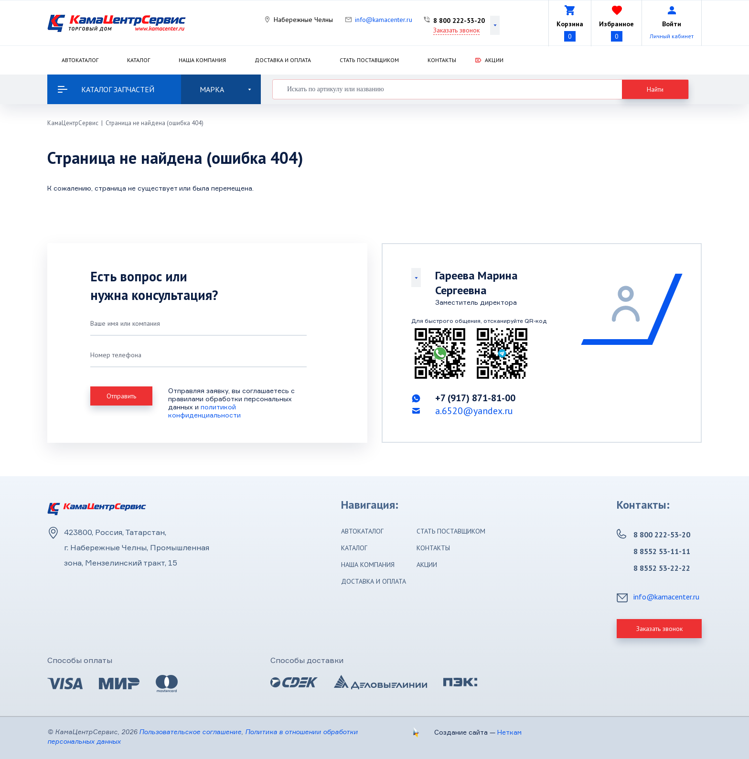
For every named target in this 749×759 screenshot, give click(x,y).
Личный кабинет (672, 36)
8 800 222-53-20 (459, 20)
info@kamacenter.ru (383, 19)
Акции (494, 60)
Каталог (138, 60)
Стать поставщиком (369, 60)
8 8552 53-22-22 (661, 568)
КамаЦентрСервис (72, 123)
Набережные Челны (303, 19)
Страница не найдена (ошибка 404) (154, 123)
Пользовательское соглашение (190, 731)
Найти (655, 89)
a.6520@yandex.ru (474, 411)
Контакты (442, 60)
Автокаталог (80, 60)
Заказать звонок (456, 30)
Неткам (509, 732)
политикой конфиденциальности (204, 411)
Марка (225, 89)
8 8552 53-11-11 (661, 551)
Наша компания (202, 60)
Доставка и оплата (283, 60)
